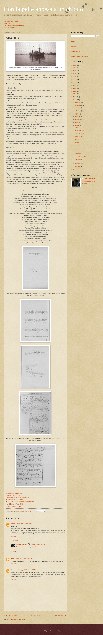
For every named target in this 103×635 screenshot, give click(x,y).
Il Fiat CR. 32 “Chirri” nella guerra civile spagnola (20, 501)
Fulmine (77, 151)
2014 (75, 100)
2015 (75, 97)
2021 (75, 79)
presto (13, 523)
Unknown (14, 570)
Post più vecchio (60, 615)
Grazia (77, 139)
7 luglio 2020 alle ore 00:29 (38, 544)
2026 (75, 65)
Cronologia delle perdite (11, 21)
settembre (78, 111)
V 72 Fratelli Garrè (80, 156)
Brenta (77, 127)
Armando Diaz (79, 159)
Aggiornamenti (75, 51)
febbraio (77, 163)
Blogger (60, 631)
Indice (5, 20)
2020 (75, 82)
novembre (78, 105)
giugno (77, 116)
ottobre (77, 108)
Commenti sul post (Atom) (17, 619)
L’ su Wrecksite (13, 495)
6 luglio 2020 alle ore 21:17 (24, 523)
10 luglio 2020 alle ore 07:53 (24, 558)
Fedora (77, 148)
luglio (76, 114)
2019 (75, 85)
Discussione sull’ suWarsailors (17, 497)
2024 (75, 71)
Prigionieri (7, 23)
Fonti (72, 41)
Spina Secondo (79, 133)
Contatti (73, 46)
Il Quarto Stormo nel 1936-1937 (15, 499)
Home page (35, 615)
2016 (75, 94)
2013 (75, 170)
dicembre (78, 102)
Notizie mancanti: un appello (79, 56)
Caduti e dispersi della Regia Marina (14, 25)
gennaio (77, 166)
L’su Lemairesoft (14, 493)
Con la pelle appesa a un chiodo (43, 9)
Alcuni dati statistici (9, 27)
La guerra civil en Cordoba (13, 506)
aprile (77, 122)
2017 (75, 91)
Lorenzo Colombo (21, 544)
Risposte (15, 540)
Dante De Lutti (79, 136)
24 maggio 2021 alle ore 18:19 (26, 570)
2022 (75, 76)
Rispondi (13, 536)
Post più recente (10, 615)
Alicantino (77, 145)
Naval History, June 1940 (14, 504)
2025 (75, 68)
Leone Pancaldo (79, 130)
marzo (77, 125)
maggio (77, 119)
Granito (77, 142)
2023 (75, 74)
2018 (75, 88)
